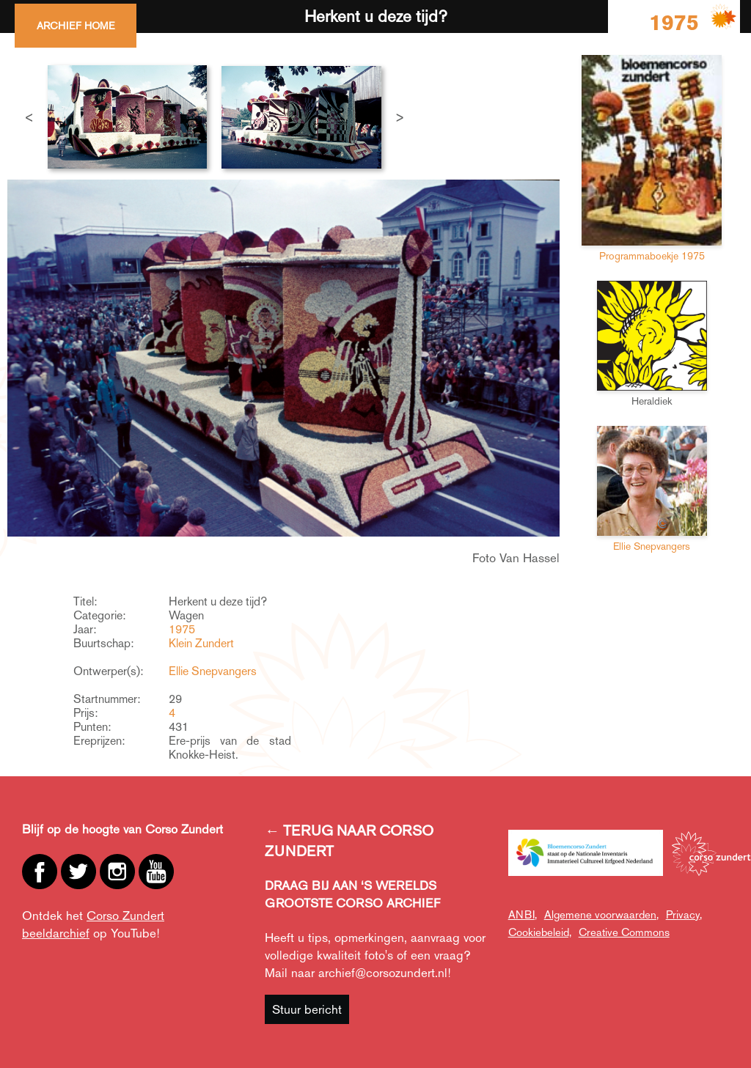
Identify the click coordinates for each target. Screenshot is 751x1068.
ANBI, (522, 914)
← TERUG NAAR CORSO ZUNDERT (349, 841)
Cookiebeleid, (539, 932)
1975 (182, 629)
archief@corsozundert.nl (382, 972)
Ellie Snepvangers (213, 671)
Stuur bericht (307, 1009)
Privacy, (684, 914)
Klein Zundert (201, 643)
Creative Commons (624, 932)
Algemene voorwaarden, (601, 914)
